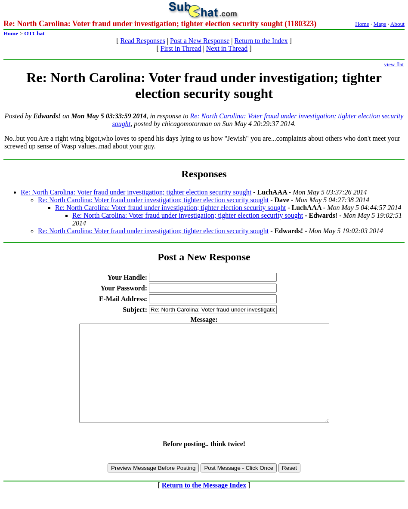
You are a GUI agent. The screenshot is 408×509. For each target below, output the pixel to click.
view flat (394, 64)
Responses (203, 173)
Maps (380, 24)
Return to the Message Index (204, 504)
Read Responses (142, 40)
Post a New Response (199, 40)
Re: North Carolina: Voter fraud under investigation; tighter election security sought (136, 192)
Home (362, 24)
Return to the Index (261, 40)
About (397, 24)
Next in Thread (227, 48)
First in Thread (181, 48)
